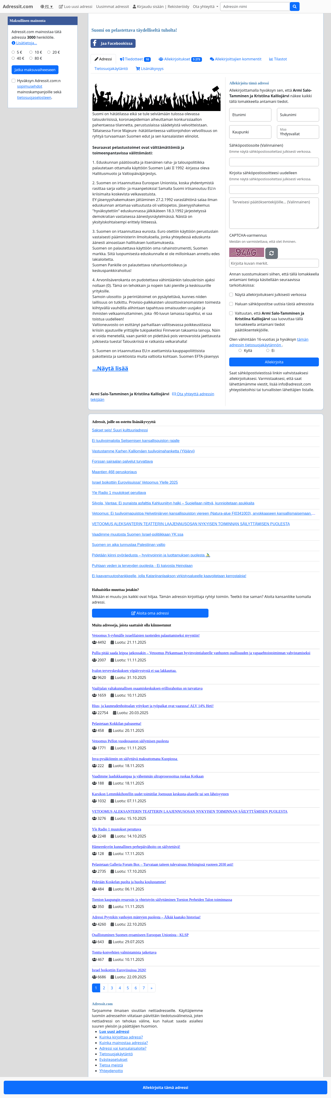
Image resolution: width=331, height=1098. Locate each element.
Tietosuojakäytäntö (111, 68)
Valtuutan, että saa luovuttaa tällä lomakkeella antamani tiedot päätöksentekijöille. (269, 322)
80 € (38, 58)
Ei (272, 350)
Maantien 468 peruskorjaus (114, 472)
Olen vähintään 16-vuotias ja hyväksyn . (268, 342)
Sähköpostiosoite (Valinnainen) (256, 145)
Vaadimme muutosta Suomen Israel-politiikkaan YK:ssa (137, 534)
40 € (20, 58)
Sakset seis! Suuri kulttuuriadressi (120, 430)
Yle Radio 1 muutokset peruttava (119, 493)
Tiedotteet (135, 59)
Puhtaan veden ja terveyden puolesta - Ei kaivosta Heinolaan (142, 566)
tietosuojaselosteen (34, 97)
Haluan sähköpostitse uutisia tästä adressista (274, 303)
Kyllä (248, 350)
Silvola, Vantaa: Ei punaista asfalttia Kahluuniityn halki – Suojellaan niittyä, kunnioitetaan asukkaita (173, 503)
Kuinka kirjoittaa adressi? (121, 1037)
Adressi (103, 59)
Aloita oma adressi (150, 613)
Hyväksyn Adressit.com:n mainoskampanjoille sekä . (39, 89)
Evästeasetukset (113, 1059)
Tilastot (278, 59)
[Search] (255, 6)
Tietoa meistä (111, 1065)
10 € (38, 52)
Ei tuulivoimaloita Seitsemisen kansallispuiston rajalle (136, 441)
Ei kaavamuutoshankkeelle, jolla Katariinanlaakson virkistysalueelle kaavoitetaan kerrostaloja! (169, 576)
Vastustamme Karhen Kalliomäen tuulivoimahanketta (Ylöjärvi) (143, 451)
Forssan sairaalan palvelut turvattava (122, 461)
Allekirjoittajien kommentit (235, 59)
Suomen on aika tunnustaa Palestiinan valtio (128, 545)
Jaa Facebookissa (112, 43)
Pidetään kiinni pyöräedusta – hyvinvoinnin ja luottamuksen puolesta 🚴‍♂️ (151, 555)
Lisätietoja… (24, 42)
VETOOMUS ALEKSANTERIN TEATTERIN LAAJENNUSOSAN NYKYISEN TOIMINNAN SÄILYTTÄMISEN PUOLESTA (191, 524)
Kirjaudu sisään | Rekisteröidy (161, 6)
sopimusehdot (29, 86)
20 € (56, 52)
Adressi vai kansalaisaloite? (123, 1048)
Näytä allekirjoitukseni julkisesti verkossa (270, 294)
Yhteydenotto (111, 1070)
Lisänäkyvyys (150, 68)
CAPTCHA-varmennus (248, 235)
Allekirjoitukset (180, 59)
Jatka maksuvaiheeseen (35, 69)
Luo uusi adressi (75, 6)
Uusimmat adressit (112, 6)
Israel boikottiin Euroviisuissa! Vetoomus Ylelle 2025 (135, 482)
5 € (19, 52)
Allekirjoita (274, 362)
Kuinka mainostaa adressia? (123, 1042)
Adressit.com (18, 6)
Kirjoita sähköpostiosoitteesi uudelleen (263, 172)
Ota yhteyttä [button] (204, 6)
